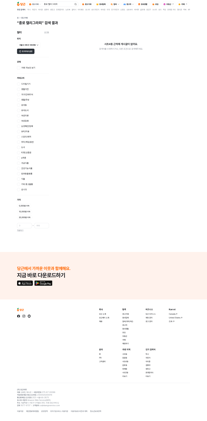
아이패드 (81, 10)
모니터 (87, 10)
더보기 (124, 376)
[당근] (21, 4)
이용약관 (20, 411)
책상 (164, 10)
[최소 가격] (24, 225)
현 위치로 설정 (25, 51)
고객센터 (102, 361)
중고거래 (125, 314)
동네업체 (125, 318)
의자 (108, 10)
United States (175, 318)
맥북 (184, 10)
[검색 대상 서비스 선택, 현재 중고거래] (34, 4)
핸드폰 (179, 10)
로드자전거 (95, 10)
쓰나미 (154, 10)
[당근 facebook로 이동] (18, 316)
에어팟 (136, 10)
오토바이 (129, 10)
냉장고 (52, 10)
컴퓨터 (46, 10)
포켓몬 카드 (171, 10)
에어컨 (103, 10)
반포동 (124, 365)
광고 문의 (149, 321)
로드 (160, 10)
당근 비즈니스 (151, 314)
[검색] (75, 4)
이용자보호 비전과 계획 (79, 411)
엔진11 (148, 10)
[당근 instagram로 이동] (23, 316)
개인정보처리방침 (32, 411)
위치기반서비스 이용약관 (59, 411)
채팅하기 (125, 343)
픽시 (29, 10)
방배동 (124, 369)
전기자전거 (115, 10)
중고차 (124, 325)
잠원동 (124, 358)
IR (100, 354)
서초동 (124, 354)
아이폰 (40, 10)
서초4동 (125, 361)
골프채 (142, 10)
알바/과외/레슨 (127, 321)
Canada (173, 314)
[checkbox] (33, 67)
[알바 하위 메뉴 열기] (119, 4)
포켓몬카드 (60, 10)
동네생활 (125, 329)
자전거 (34, 10)
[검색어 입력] (58, 4)
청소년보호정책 (95, 411)
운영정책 (44, 411)
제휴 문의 (149, 318)
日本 (171, 321)
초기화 (46, 32)
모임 (124, 332)
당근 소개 (102, 314)
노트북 (67, 10)
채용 (100, 321)
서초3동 (125, 373)
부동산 (124, 336)
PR (100, 358)
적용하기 (20, 230)
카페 (124, 340)
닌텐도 (122, 10)
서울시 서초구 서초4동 (29, 45)
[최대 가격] (41, 225)
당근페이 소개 (104, 318)
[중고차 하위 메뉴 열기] (133, 4)
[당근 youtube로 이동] (29, 316)
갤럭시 (74, 10)
